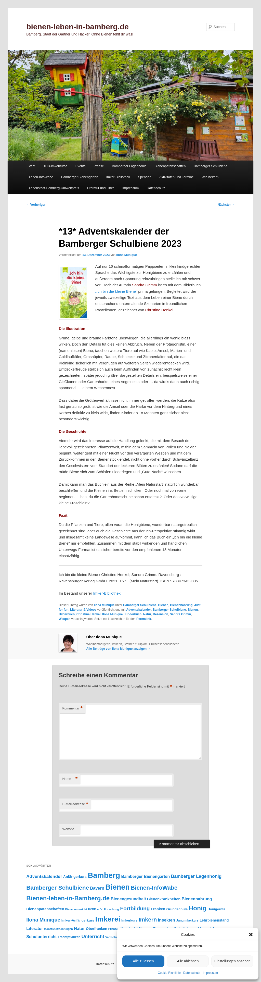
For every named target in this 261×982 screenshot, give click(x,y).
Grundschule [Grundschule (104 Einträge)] (177, 909)
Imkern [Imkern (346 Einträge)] (147, 919)
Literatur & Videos (83, 609)
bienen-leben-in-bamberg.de (77, 26)
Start (31, 166)
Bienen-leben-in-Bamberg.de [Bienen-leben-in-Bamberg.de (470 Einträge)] (68, 898)
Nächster (226, 204)
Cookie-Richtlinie (169, 973)
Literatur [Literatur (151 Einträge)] (34, 928)
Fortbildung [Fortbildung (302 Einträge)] (135, 908)
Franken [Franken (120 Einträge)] (158, 909)
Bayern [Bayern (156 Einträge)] (97, 888)
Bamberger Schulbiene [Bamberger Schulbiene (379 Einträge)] (57, 888)
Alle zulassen (143, 961)
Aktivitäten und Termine (176, 177)
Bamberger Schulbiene (210, 166)
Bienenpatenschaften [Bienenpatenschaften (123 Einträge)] (45, 909)
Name (69, 779)
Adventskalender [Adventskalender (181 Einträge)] (44, 876)
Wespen (64, 619)
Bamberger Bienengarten (79, 177)
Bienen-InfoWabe (40, 177)
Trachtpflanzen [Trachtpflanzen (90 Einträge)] (69, 937)
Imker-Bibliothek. (107, 593)
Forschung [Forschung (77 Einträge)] (111, 909)
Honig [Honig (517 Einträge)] (197, 908)
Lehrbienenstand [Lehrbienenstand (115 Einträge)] (214, 920)
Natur (147, 614)
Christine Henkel (88, 614)
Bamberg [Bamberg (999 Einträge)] (104, 875)
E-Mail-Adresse (75, 804)
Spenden (144, 177)
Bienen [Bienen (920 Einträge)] (117, 887)
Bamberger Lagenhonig (129, 166)
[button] (250, 934)
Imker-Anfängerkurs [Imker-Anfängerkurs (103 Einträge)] (77, 920)
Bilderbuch (67, 614)
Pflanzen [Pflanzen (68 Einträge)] (114, 928)
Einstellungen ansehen (232, 961)
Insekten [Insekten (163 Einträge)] (166, 920)
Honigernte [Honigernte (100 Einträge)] (216, 909)
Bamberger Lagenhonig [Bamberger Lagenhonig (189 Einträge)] (196, 876)
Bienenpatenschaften (170, 166)
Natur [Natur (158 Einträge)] (79, 928)
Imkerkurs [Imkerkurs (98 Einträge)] (129, 920)
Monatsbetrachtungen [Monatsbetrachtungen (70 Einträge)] (58, 928)
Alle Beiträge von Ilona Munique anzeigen (118, 648)
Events (80, 166)
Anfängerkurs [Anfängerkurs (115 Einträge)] (75, 877)
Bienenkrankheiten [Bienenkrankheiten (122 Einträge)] (163, 899)
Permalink (143, 619)
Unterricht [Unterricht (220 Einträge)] (93, 936)
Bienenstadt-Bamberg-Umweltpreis (53, 188)
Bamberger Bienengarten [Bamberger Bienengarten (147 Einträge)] (145, 876)
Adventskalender (138, 609)
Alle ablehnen (188, 961)
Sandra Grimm (180, 614)
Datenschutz (191, 973)
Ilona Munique (126, 255)
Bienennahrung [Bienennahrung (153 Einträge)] (196, 899)
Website (68, 829)
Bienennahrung (181, 605)
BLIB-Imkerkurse (55, 166)
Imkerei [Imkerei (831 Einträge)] (107, 919)
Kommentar (72, 708)
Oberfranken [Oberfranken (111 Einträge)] (96, 929)
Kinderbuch (132, 614)
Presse (99, 166)
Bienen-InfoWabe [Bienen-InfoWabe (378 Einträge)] (154, 888)
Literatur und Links (100, 188)
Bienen (163, 605)
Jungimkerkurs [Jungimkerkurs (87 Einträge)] (187, 920)
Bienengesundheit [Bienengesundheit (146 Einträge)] (128, 899)
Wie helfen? (210, 177)
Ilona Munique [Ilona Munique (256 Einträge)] (43, 920)
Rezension (160, 614)
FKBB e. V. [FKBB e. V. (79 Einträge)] (95, 909)
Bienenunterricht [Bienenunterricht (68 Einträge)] (76, 909)
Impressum (210, 973)
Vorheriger (35, 204)
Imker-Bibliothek (118, 177)
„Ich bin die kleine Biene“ (116, 291)
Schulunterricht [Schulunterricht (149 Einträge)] (41, 936)
